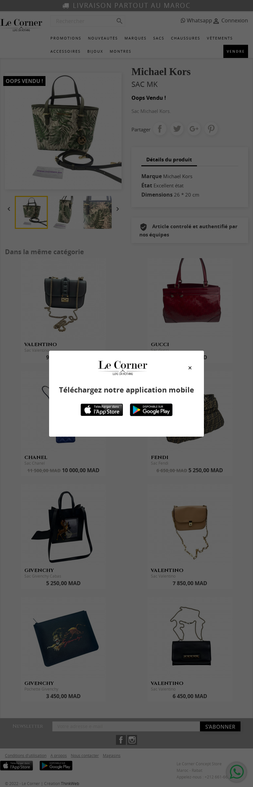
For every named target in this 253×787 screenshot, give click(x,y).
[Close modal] (190, 367)
